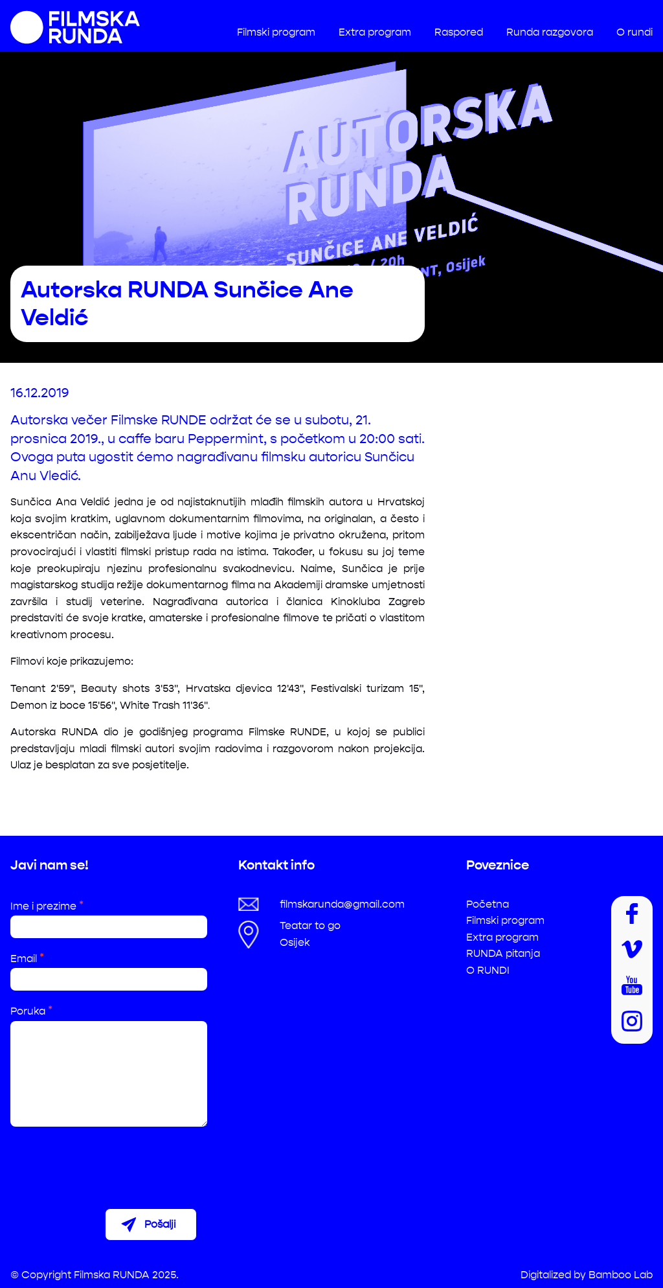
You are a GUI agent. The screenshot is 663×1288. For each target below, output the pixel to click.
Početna (487, 904)
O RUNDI (488, 970)
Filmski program (276, 32)
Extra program (375, 32)
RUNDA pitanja (503, 953)
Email (27, 958)
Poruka (31, 1011)
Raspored (458, 32)
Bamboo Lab (621, 1275)
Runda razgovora (549, 32)
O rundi (634, 32)
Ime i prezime (47, 906)
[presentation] (108, 1162)
